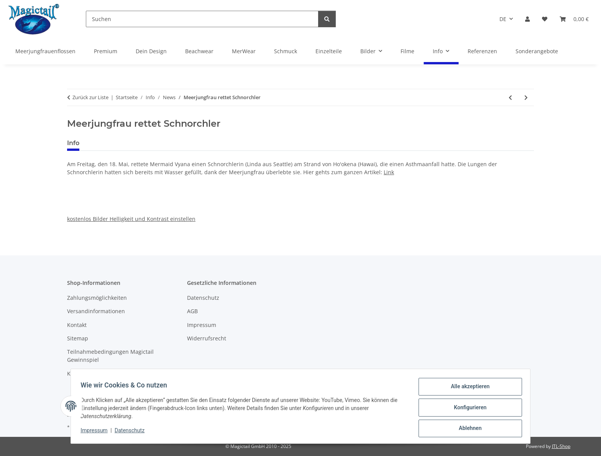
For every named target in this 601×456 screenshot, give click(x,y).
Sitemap (77, 338)
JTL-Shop (561, 446)
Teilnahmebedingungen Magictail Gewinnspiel (110, 355)
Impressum (96, 432)
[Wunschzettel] (544, 19)
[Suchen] (202, 19)
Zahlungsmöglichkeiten (97, 297)
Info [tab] (73, 143)
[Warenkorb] (574, 19)
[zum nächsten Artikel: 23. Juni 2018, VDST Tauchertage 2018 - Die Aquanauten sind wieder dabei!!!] (526, 97)
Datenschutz (132, 432)
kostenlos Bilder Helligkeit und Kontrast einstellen (131, 218)
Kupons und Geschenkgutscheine (110, 373)
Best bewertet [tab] (114, 143)
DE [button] (502, 19)
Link (389, 172)
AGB (192, 311)
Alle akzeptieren (467, 389)
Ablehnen (467, 429)
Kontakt (77, 325)
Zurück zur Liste (90, 97)
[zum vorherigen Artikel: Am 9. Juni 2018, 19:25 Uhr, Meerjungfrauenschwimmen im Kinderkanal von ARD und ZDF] (510, 97)
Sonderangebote (537, 51)
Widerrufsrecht (206, 338)
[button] (527, 19)
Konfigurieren (467, 409)
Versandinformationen (96, 311)
